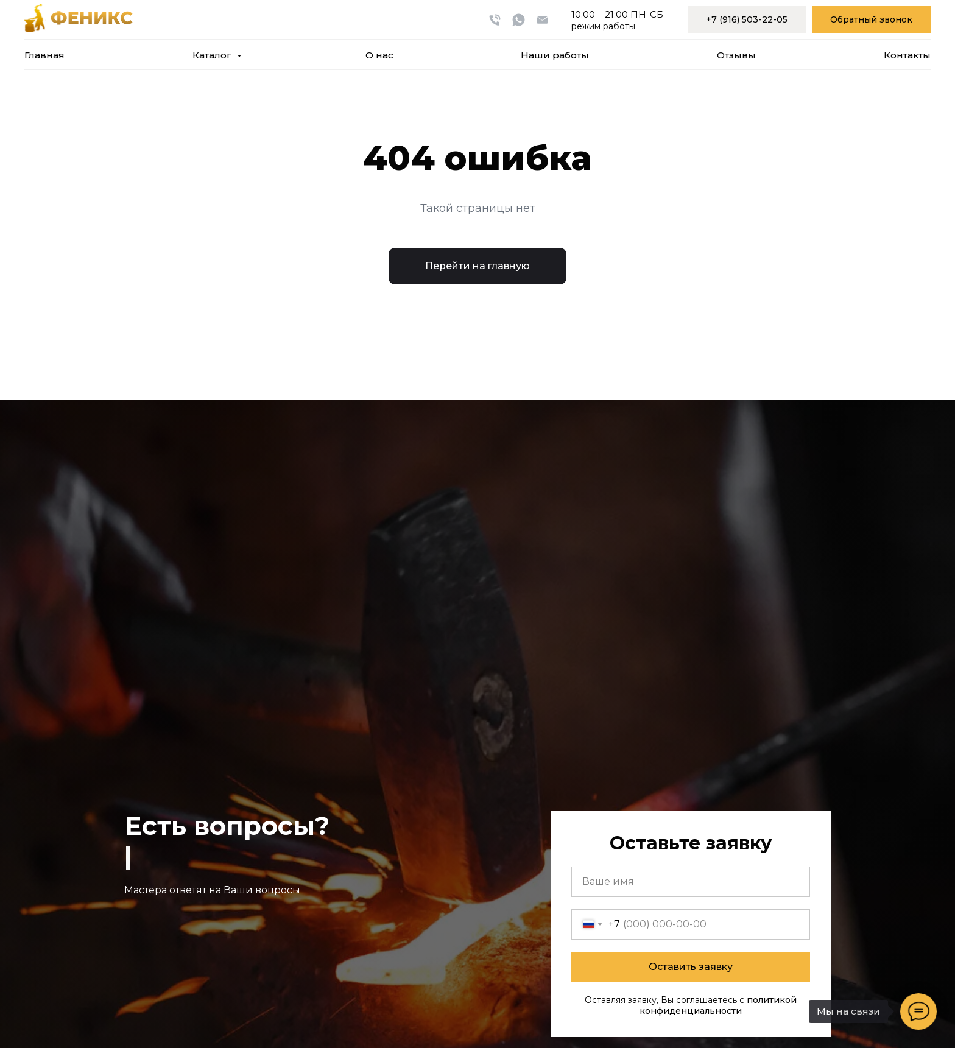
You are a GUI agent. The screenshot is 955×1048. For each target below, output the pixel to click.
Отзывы (736, 55)
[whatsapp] (518, 19)
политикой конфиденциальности (718, 1005)
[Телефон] (494, 19)
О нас (379, 55)
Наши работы (555, 55)
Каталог (213, 55)
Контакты (907, 55)
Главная (44, 55)
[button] (871, 19)
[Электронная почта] (542, 19)
